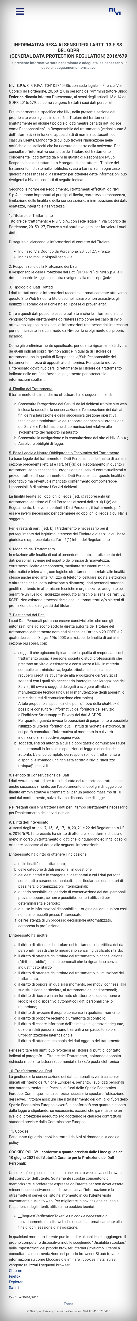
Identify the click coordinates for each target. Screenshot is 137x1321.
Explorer (16, 1282)
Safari (14, 1287)
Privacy (48, 1311)
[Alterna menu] (20, 11)
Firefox (14, 1276)
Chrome (15, 1270)
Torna (68, 1304)
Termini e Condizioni (68, 1311)
